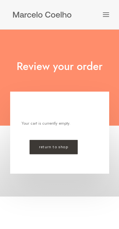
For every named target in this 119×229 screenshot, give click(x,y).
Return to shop (53, 147)
